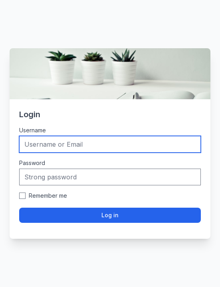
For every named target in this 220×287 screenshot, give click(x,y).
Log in (110, 215)
